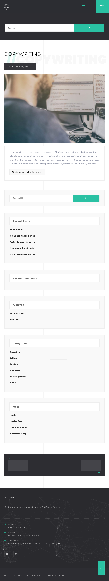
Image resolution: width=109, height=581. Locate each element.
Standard (14, 370)
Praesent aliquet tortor (22, 248)
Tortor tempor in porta (22, 242)
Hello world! (16, 230)
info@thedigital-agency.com (24, 535)
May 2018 (14, 319)
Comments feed (18, 427)
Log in (12, 415)
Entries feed (16, 421)
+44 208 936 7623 (18, 527)
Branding (14, 352)
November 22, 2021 (19, 67)
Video (12, 382)
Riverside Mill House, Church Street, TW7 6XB (34, 543)
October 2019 (16, 313)
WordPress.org (17, 433)
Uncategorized (17, 376)
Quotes (13, 364)
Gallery (13, 358)
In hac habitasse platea (22, 236)
